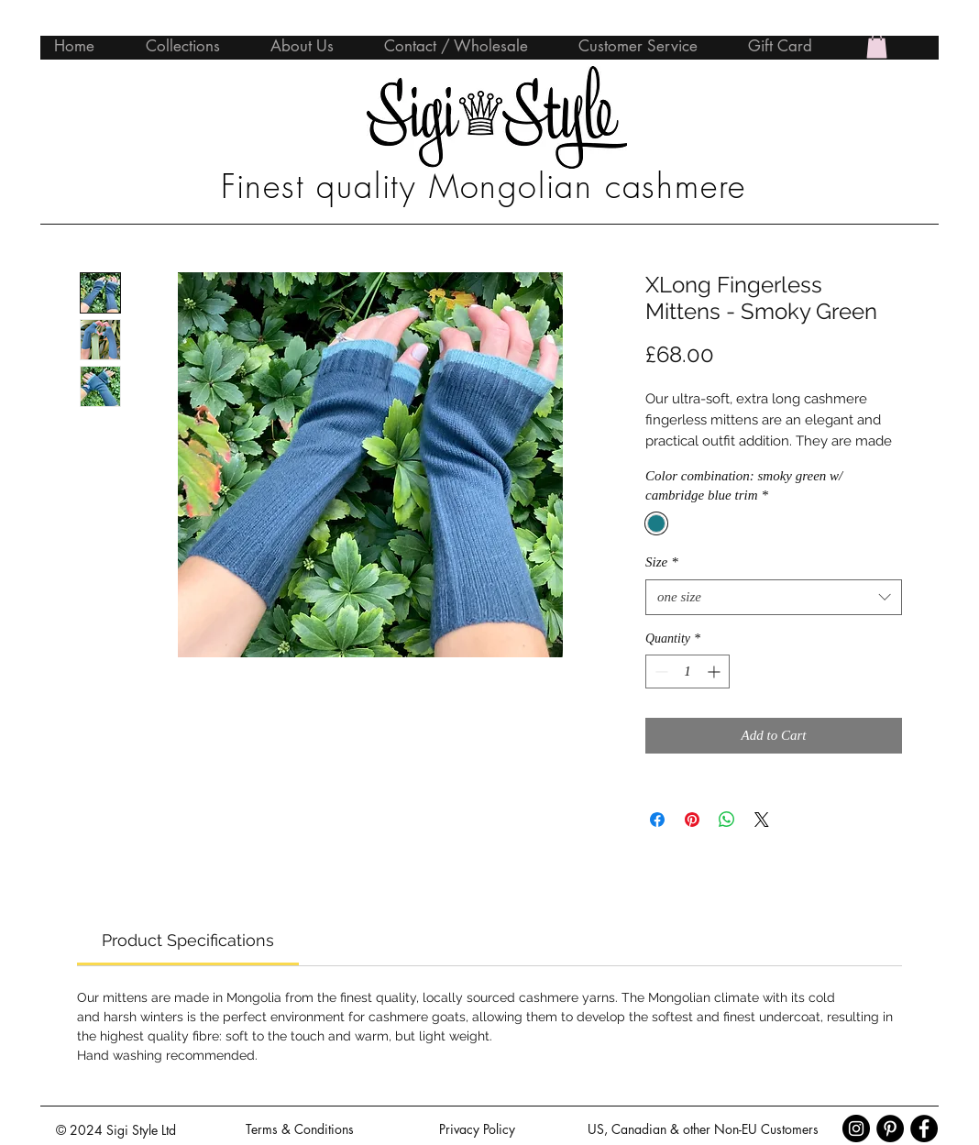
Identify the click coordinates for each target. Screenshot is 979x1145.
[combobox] (773, 597)
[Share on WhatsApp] (727, 820)
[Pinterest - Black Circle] (890, 1128)
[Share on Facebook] (657, 820)
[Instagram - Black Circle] (856, 1128)
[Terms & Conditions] (300, 1129)
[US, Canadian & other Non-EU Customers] (702, 1129)
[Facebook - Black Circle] (924, 1128)
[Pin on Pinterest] (692, 820)
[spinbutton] (687, 671)
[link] (188, 940)
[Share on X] (762, 820)
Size (661, 562)
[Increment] (715, 671)
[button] (876, 45)
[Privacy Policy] (477, 1129)
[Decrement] (659, 671)
